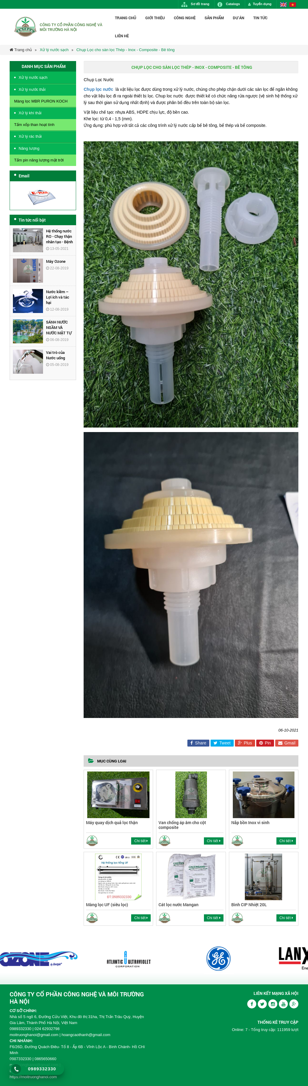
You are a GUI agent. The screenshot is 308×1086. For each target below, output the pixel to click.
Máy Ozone (56, 261)
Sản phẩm (214, 17)
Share (198, 743)
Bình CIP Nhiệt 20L (249, 904)
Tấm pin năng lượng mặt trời (39, 160)
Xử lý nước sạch (54, 50)
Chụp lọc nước (98, 89)
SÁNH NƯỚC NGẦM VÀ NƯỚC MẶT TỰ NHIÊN (59, 330)
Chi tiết (141, 841)
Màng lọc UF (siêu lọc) (107, 904)
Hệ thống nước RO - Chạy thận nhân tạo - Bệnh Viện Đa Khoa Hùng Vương (59, 241)
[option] (72, 959)
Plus (245, 743)
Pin (265, 743)
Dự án (238, 17)
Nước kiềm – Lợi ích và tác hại (57, 297)
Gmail (286, 743)
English (284, 4)
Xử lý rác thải (30, 136)
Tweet (222, 743)
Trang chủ (125, 17)
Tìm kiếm (298, 27)
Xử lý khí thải (30, 113)
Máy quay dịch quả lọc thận (112, 822)
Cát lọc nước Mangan (179, 904)
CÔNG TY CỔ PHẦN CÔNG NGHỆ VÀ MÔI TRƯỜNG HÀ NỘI (77, 997)
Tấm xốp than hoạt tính (34, 124)
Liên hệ (122, 35)
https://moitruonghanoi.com (33, 1077)
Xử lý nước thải (32, 89)
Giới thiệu (155, 17)
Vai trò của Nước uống (55, 355)
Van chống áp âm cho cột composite (182, 825)
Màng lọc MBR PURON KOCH (41, 101)
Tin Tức (260, 17)
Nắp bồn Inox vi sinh (250, 822)
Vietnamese (293, 4)
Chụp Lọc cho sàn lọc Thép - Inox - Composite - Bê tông (125, 50)
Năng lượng (29, 148)
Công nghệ (185, 17)
